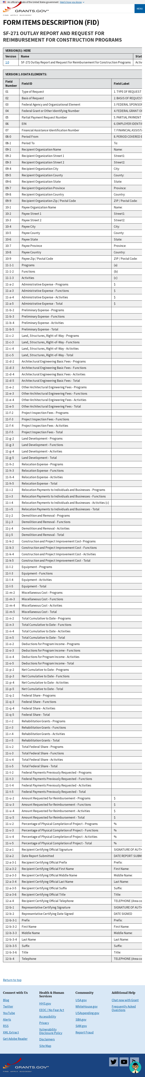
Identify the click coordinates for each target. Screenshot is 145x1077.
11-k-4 (9, 554)
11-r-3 (9, 727)
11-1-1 (9, 265)
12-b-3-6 (11, 952)
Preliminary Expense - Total (40, 329)
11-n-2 (9, 618)
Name (25, 56)
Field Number (11, 83)
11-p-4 (9, 682)
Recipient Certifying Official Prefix (44, 862)
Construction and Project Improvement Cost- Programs (59, 541)
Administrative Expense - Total (42, 304)
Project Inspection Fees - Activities (45, 426)
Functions (28, 271)
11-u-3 (9, 805)
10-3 (8, 220)
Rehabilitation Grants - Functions (44, 727)
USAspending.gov (87, 1013)
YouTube (9, 1013)
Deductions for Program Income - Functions (51, 650)
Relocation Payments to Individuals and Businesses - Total (60, 509)
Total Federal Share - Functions (43, 753)
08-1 (8, 143)
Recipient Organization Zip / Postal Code (49, 201)
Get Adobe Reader (15, 1039)
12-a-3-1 (10, 862)
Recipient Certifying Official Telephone (48, 901)
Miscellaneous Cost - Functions (42, 599)
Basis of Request (33, 98)
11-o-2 (9, 644)
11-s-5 (9, 766)
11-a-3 (9, 291)
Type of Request (33, 92)
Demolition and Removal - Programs (46, 515)
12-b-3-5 (11, 946)
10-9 (8, 259)
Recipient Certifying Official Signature (47, 849)
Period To (28, 143)
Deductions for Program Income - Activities (50, 657)
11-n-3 (9, 625)
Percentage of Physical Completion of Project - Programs (60, 824)
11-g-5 (9, 458)
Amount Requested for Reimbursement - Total (53, 817)
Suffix (26, 946)
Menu (140, 8)
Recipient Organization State (41, 182)
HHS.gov (45, 1003)
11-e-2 (9, 387)
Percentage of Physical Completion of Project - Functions (60, 830)
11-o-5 (9, 663)
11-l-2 (9, 567)
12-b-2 (9, 914)
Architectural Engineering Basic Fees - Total (51, 381)
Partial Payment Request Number (44, 117)
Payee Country (31, 252)
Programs (28, 265)
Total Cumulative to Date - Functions (46, 625)
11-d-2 (9, 361)
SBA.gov (80, 1019)
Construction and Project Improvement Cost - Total (56, 560)
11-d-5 (9, 381)
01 (6, 92)
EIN (24, 124)
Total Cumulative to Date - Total (43, 638)
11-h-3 (9, 471)
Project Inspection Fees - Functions (45, 419)
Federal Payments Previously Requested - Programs (57, 772)
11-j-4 (9, 528)
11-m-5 (10, 612)
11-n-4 (9, 631)
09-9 (8, 201)
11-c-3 (9, 342)
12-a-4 (9, 901)
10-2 (8, 214)
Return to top (12, 980)
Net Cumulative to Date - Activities (45, 682)
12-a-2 (9, 856)
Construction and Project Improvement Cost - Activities (59, 554)
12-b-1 (9, 907)
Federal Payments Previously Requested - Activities (56, 785)
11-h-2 (9, 464)
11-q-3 (9, 702)
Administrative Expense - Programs (45, 284)
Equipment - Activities (37, 580)
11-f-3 (9, 419)
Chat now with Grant (125, 1000)
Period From (30, 137)
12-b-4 (9, 959)
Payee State (30, 239)
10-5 (8, 233)
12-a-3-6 (10, 894)
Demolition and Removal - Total (43, 535)
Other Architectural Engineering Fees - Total (51, 406)
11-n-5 (9, 638)
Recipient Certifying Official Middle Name (49, 875)
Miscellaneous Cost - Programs (42, 593)
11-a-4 (9, 297)
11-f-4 (9, 426)
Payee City (29, 226)
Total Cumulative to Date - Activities (46, 631)
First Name (29, 927)
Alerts (7, 1019)
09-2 (8, 156)
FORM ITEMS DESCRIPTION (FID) (51, 22)
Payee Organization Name (39, 207)
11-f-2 (9, 413)
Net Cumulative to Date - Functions (46, 676)
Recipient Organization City (40, 169)
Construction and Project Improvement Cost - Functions (59, 548)
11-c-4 (9, 348)
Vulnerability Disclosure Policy (50, 1031)
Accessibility (47, 1016)
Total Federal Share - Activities (42, 760)
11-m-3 (10, 599)
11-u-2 (9, 798)
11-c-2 (9, 336)
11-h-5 (9, 483)
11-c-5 (9, 355)
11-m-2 (10, 593)
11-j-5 (9, 535)
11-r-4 (9, 734)
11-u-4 (9, 811)
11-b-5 (9, 329)
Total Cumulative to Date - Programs (46, 618)
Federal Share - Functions (39, 702)
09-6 (8, 182)
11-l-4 (9, 580)
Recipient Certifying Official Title (44, 894)
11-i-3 (9, 496)
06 (6, 124)
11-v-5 (9, 843)
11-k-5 (9, 560)
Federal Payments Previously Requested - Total (54, 792)
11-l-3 (9, 573)
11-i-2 (9, 490)
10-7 (8, 246)
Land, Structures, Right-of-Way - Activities (50, 348)
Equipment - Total (34, 586)
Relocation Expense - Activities (42, 477)
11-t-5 (9, 792)
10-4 (8, 226)
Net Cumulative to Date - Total (42, 689)
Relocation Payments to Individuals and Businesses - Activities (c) (65, 503)
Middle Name (31, 933)
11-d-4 (9, 374)
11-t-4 (9, 785)
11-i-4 (9, 503)
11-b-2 (9, 310)
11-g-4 (9, 451)
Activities (28, 278)
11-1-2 (9, 271)
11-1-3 (9, 278)
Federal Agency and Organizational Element (51, 104)
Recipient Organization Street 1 (43, 156)
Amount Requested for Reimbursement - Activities (56, 811)
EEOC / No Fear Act (51, 1010)
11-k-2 (9, 541)
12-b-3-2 (11, 927)
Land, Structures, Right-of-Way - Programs (50, 336)
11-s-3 (9, 753)
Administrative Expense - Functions (45, 291)
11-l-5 (9, 586)
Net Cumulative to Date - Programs (45, 670)
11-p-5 (9, 689)
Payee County (31, 233)
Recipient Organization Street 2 (43, 162)
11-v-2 (9, 824)
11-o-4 (9, 657)
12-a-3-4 (10, 882)
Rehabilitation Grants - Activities (43, 734)
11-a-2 (9, 284)
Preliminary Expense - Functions (43, 316)
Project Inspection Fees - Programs (45, 413)
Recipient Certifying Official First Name (48, 869)
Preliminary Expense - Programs (43, 310)
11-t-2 (9, 772)
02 (6, 98)
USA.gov (81, 1000)
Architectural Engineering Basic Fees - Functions (54, 368)
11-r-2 (9, 721)
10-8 (8, 252)
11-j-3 (9, 522)
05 (6, 117)
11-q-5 (9, 715)
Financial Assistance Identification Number (50, 130)
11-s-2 (9, 747)
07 (6, 130)
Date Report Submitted (38, 856)
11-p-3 (9, 676)
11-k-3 (9, 548)
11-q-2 (9, 695)
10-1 (8, 207)
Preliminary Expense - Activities (43, 323)
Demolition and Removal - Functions (46, 522)
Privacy (44, 1023)
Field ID (27, 84)
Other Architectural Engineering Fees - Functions (54, 393)
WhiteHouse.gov (86, 1006)
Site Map (45, 1046)
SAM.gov (81, 1026)
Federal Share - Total (36, 715)
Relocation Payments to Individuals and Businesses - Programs (63, 490)
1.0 (7, 62)
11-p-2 (9, 670)
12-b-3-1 (11, 920)
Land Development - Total (39, 458)
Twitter (8, 1006)
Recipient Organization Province (43, 188)
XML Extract (11, 1032)
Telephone (29, 959)
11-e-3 (9, 393)
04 (6, 111)
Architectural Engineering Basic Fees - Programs (54, 361)
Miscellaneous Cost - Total (39, 612)
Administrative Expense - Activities (45, 297)
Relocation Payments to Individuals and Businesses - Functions (64, 496)
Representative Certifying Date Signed (48, 914)
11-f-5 (9, 432)
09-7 (8, 188)
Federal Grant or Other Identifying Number (50, 111)
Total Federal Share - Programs (42, 747)
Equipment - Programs (37, 567)
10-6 (8, 239)
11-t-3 (9, 779)
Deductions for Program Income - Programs (51, 644)
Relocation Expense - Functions (43, 471)
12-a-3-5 (10, 888)
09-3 (8, 162)
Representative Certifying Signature (46, 907)
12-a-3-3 (10, 875)
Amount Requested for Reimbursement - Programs (56, 798)
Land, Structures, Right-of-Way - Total (47, 355)
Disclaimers (47, 1039)
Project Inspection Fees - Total (42, 432)
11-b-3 (9, 316)
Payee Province (32, 246)
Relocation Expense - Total (39, 483)
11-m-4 (10, 605)
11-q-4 (9, 708)
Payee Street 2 (31, 220)
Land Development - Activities (42, 451)
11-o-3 (9, 650)
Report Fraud (84, 1032)
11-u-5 (9, 817)
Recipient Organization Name (41, 149)
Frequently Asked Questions (124, 1008)
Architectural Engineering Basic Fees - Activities (53, 374)
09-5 (8, 175)
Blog (6, 1000)
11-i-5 (9, 509)
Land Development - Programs (42, 438)
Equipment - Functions (37, 573)
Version (10, 56)
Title (25, 952)
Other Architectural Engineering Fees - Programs (54, 387)
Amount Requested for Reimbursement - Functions (56, 805)
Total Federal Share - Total (40, 766)
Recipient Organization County (42, 175)
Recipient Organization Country (43, 194)
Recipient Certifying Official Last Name (47, 882)
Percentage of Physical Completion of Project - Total (57, 843)
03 (6, 104)
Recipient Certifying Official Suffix (44, 888)
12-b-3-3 (11, 933)
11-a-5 (9, 304)
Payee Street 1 (31, 214)
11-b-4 (9, 323)
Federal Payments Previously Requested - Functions (57, 779)
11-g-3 (9, 445)
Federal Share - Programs (39, 695)
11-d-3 (9, 368)
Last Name (29, 939)
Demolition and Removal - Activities (46, 528)
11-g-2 (9, 438)
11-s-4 (9, 760)
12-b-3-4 (11, 939)
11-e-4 (9, 400)
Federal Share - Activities (38, 708)
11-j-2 (9, 515)
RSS (6, 1026)
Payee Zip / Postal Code (37, 259)
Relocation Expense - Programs (42, 464)
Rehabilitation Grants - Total (41, 740)
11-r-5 (9, 740)
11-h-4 (9, 477)
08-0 (8, 137)
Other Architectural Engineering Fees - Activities (54, 400)
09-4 (8, 169)
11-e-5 (9, 406)
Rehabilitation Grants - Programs (43, 721)
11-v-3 (9, 830)
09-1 (8, 149)
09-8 (8, 194)
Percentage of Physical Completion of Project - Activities (59, 837)
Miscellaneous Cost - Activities (42, 605)
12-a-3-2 (10, 869)
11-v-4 (9, 837)
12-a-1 (9, 849)
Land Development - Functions (42, 445)
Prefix (26, 920)
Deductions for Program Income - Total (48, 663)
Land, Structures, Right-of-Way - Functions (51, 342)
